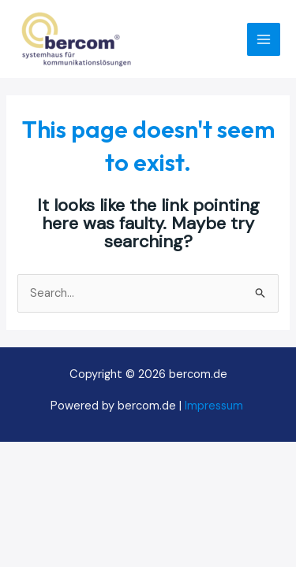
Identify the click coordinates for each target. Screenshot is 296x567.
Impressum (215, 405)
